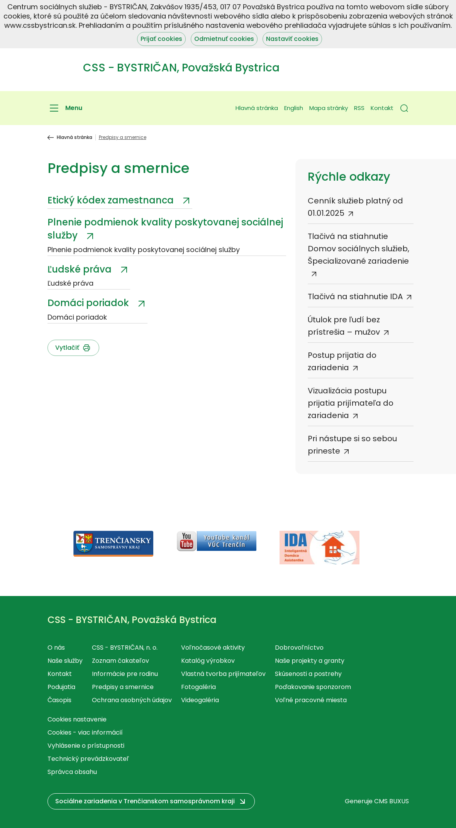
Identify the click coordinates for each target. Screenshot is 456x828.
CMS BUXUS (391, 801)
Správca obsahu (72, 771)
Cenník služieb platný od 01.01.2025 (355, 206)
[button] (404, 108)
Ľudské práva (80, 269)
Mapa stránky (328, 108)
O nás (56, 647)
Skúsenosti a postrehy (308, 673)
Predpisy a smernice (123, 686)
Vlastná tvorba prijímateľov (223, 673)
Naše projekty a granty (309, 660)
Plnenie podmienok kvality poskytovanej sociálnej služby (165, 229)
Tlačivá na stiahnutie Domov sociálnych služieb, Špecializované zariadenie (358, 248)
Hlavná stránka (257, 108)
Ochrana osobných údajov (132, 700)
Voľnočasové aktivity (213, 647)
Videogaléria (200, 700)
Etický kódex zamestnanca (111, 200)
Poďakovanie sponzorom (313, 686)
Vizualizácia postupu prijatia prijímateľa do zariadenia (350, 403)
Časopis (59, 700)
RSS (359, 108)
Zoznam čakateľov (120, 660)
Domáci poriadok (89, 302)
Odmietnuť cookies (224, 38)
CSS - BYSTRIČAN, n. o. (125, 647)
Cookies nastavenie (77, 719)
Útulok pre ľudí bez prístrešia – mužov (344, 325)
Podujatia (61, 686)
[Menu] (64, 108)
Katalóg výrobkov (208, 660)
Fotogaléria (198, 686)
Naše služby (65, 660)
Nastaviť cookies (292, 38)
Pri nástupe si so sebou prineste (352, 444)
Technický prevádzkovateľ (88, 758)
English (293, 108)
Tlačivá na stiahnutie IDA (355, 296)
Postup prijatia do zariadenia (342, 361)
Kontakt (382, 108)
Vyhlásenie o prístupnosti (85, 745)
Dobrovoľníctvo (299, 647)
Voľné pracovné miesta (311, 700)
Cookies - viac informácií (85, 732)
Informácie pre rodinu (125, 673)
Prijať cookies (161, 38)
